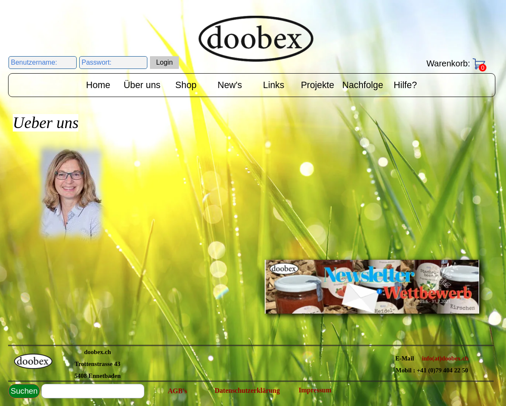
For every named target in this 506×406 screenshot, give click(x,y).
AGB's (177, 391)
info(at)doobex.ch (445, 358)
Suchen (24, 390)
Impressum (315, 390)
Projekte (317, 85)
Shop (186, 85)
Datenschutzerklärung (247, 390)
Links (274, 85)
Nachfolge (362, 85)
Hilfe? (405, 85)
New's (230, 85)
